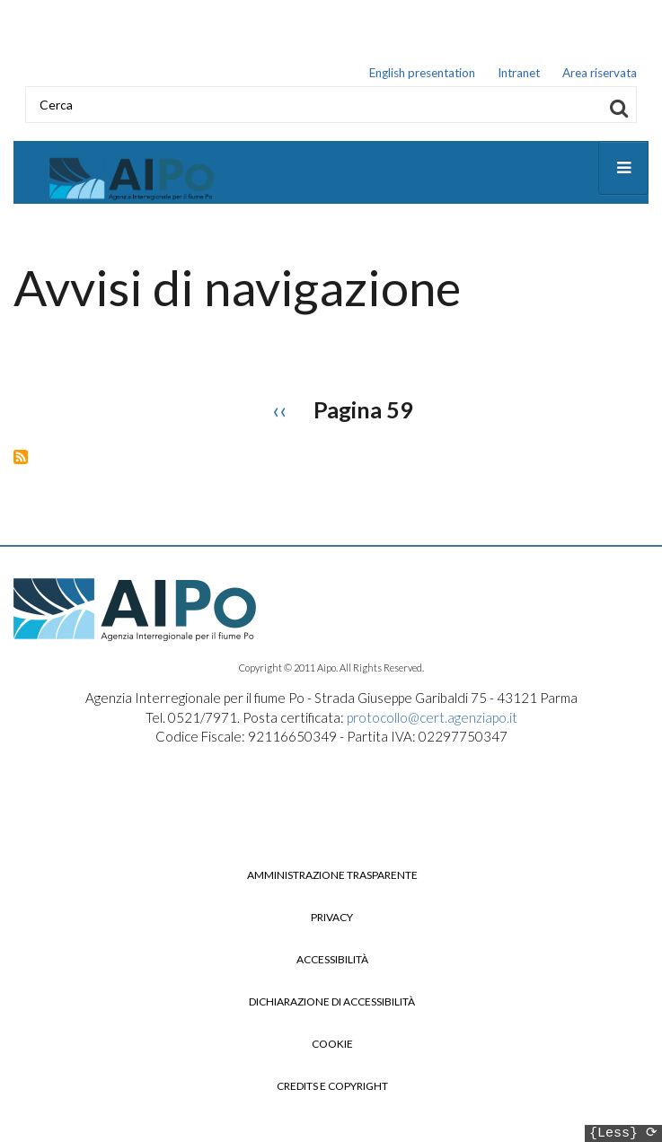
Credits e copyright (332, 1090)
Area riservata (599, 74)
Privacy (332, 922)
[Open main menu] (623, 172)
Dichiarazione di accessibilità (332, 1006)
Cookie (332, 1048)
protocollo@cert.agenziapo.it (432, 722)
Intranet (519, 74)
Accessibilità (332, 964)
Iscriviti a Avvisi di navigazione (20, 461)
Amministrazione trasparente (332, 879)
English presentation (422, 74)
